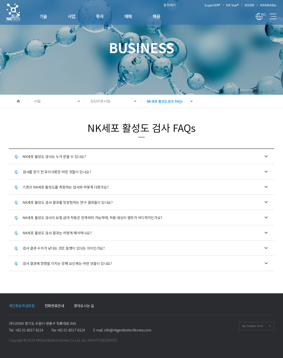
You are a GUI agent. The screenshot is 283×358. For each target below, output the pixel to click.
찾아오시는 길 (84, 305)
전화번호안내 (54, 305)
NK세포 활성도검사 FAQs (19, 12)
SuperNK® (212, 5)
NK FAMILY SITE (252, 326)
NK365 (249, 5)
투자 (130, 16)
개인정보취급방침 (22, 305)
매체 (159, 16)
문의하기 (170, 5)
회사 (46, 16)
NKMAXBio (268, 5)
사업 (102, 16)
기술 (74, 16)
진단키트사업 (100, 101)
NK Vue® (232, 5)
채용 (187, 16)
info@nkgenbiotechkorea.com (127, 330)
